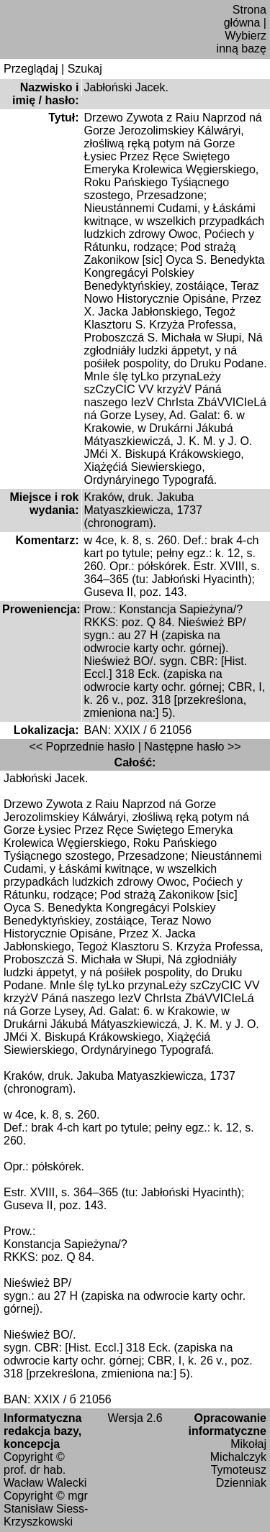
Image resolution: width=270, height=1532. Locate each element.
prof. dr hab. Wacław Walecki (45, 1476)
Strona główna (245, 16)
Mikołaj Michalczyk (238, 1450)
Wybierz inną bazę (241, 42)
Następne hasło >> (192, 746)
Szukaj (85, 69)
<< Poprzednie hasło (82, 746)
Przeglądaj (31, 69)
